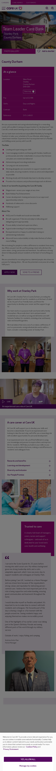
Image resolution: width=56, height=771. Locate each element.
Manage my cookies (27, 766)
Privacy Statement (11, 749)
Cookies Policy (31, 747)
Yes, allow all (28, 759)
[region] (28, 752)
